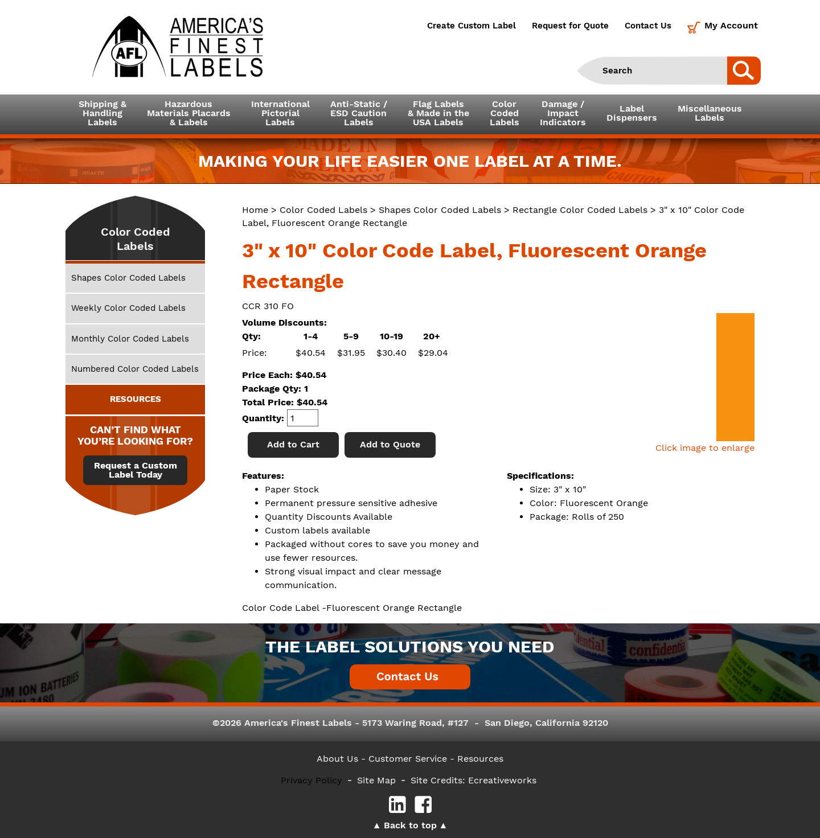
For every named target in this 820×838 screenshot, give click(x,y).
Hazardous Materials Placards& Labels (189, 113)
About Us (337, 758)
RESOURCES (135, 399)
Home (255, 209)
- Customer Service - (407, 758)
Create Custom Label (471, 25)
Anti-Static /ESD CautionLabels (358, 113)
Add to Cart (293, 444)
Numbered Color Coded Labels (135, 369)
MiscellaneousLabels (710, 113)
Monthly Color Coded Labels (130, 339)
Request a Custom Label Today (135, 470)
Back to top (410, 825)
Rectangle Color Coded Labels (579, 209)
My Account (731, 25)
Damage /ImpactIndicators (563, 113)
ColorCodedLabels (504, 113)
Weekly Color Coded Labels (128, 308)
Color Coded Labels (323, 209)
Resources (480, 758)
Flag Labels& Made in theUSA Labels (438, 113)
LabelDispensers (631, 113)
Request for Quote (570, 25)
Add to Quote (390, 444)
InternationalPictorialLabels (280, 113)
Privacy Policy (311, 780)
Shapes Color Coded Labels (440, 209)
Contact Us (648, 25)
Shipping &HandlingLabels (102, 113)
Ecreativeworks (502, 780)
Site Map (376, 780)
